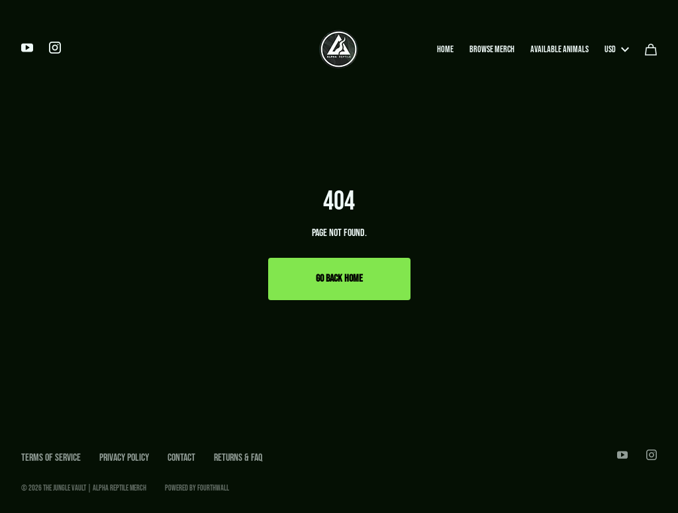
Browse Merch (491, 49)
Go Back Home (339, 278)
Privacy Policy (124, 458)
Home (445, 49)
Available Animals (559, 49)
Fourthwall (213, 488)
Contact (181, 458)
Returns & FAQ (238, 458)
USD (617, 49)
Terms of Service (51, 458)
